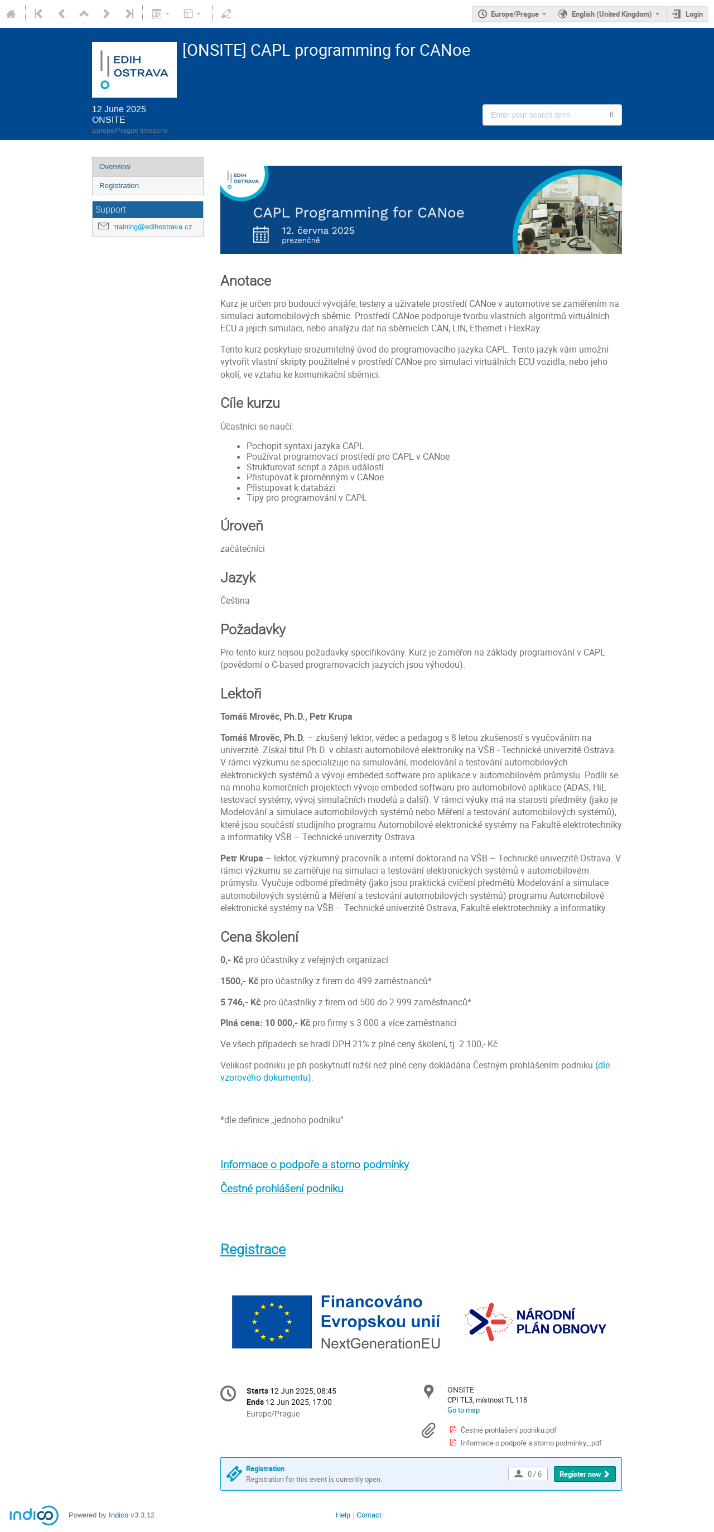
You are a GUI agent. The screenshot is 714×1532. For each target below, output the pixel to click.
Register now (580, 1474)
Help (343, 1515)
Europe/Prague (515, 14)
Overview (115, 166)
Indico (118, 1515)
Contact (369, 1515)
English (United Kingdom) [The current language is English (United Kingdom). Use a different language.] (612, 14)
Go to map (463, 1410)
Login (694, 14)
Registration (119, 185)
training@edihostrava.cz (153, 227)
